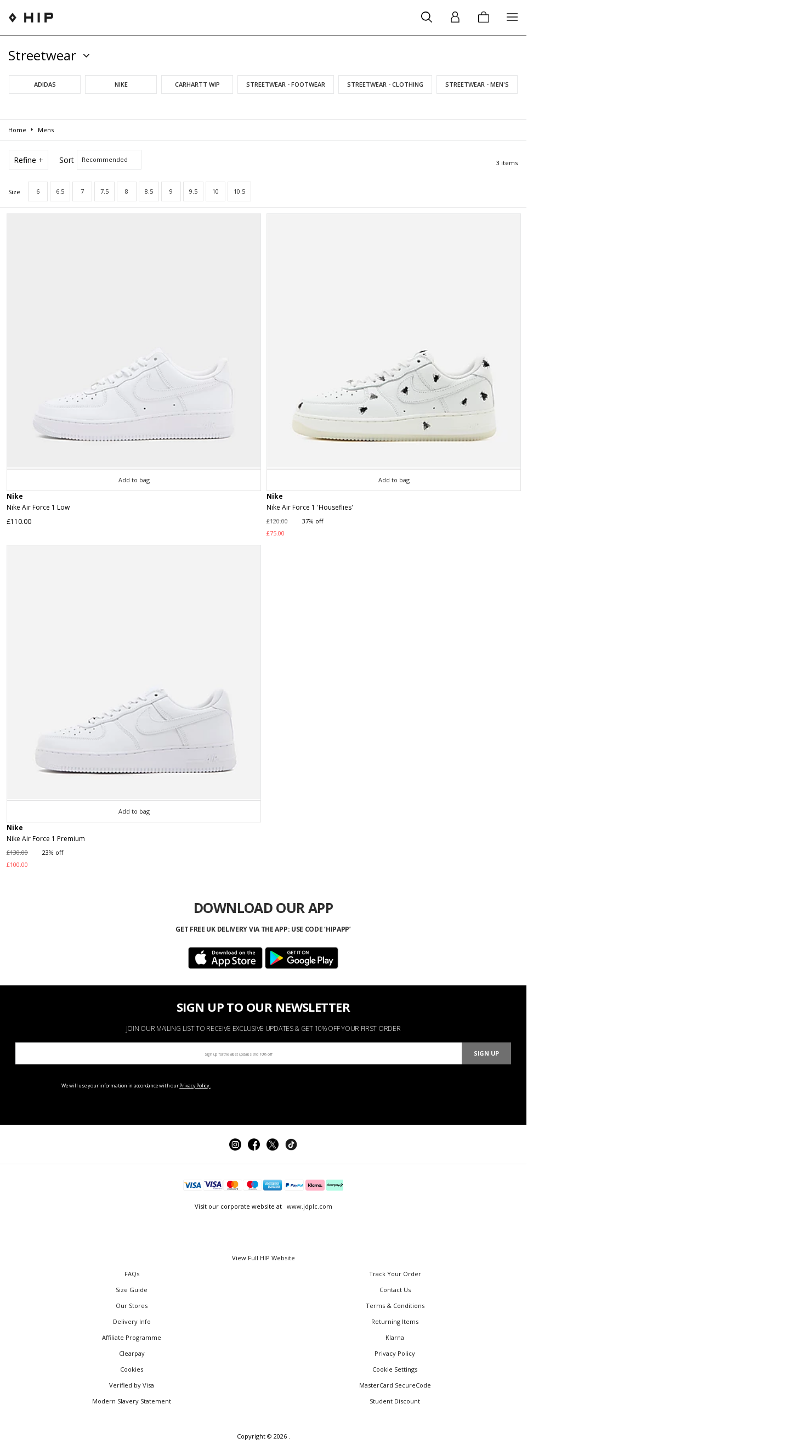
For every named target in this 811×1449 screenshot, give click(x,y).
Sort (66, 160)
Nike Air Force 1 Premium (46, 838)
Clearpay (132, 1353)
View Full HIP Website (263, 1258)
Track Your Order (395, 1274)
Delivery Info (132, 1321)
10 (215, 191)
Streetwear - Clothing (385, 84)
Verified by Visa (131, 1385)
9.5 (193, 191)
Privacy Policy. (195, 1085)
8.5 (149, 191)
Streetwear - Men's (477, 84)
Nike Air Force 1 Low (38, 507)
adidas (45, 84)
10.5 (239, 191)
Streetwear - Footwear (285, 84)
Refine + (28, 160)
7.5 (104, 191)
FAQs (131, 1274)
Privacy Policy (395, 1353)
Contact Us (395, 1290)
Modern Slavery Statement (131, 1401)
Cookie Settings (394, 1369)
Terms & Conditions (395, 1305)
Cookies (131, 1369)
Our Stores (132, 1305)
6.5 (60, 191)
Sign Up (486, 1053)
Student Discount (395, 1401)
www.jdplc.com (308, 1206)
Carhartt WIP (197, 84)
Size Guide (132, 1290)
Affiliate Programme (131, 1337)
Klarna (394, 1337)
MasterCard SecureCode (395, 1385)
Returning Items (394, 1321)
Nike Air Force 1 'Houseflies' (309, 507)
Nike (121, 84)
